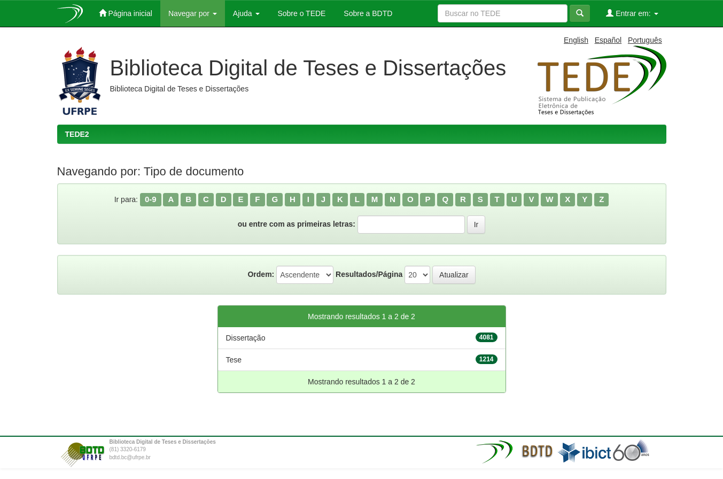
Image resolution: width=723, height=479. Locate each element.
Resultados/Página (369, 274)
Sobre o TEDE (301, 13)
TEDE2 (77, 134)
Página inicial (125, 13)
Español (608, 40)
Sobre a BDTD (366, 13)
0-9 (151, 199)
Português (645, 40)
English (576, 40)
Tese (234, 360)
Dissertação (246, 338)
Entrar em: (632, 13)
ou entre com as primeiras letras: (296, 224)
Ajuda (246, 13)
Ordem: (260, 274)
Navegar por (192, 13)
